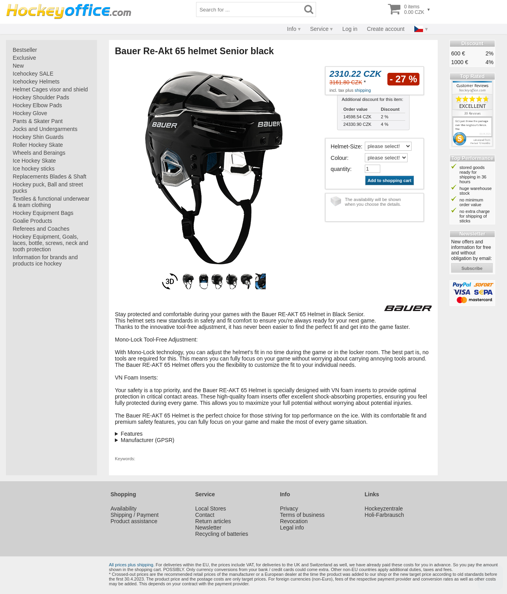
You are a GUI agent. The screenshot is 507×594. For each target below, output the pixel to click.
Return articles (213, 521)
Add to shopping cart (390, 180)
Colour (339, 158)
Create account (385, 29)
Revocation (294, 521)
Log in (349, 29)
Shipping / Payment (134, 515)
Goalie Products (32, 221)
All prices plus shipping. (131, 564)
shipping (363, 90)
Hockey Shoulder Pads (41, 97)
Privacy (289, 508)
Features (132, 434)
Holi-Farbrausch (384, 515)
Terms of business (302, 515)
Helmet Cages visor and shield (50, 89)
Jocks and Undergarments (45, 129)
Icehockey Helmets (36, 81)
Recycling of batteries (221, 534)
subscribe (471, 268)
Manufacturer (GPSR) (147, 440)
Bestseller (25, 50)
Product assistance (134, 521)
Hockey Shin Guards (38, 137)
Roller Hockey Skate (38, 145)
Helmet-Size (346, 146)
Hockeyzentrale (384, 508)
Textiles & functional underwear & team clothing (51, 201)
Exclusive (24, 58)
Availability (124, 508)
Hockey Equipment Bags (43, 213)
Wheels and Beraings (39, 153)
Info (291, 29)
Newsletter (208, 527)
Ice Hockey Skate (34, 161)
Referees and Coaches (41, 229)
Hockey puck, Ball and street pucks (48, 187)
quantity (340, 169)
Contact (204, 515)
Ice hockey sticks (34, 168)
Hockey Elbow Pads (37, 105)
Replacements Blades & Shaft (49, 176)
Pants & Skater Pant (38, 121)
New (18, 66)
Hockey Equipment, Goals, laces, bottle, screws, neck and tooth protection (50, 242)
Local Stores (210, 508)
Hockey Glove (30, 113)
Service (319, 29)
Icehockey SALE (33, 73)
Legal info (292, 527)
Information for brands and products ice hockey (45, 260)
